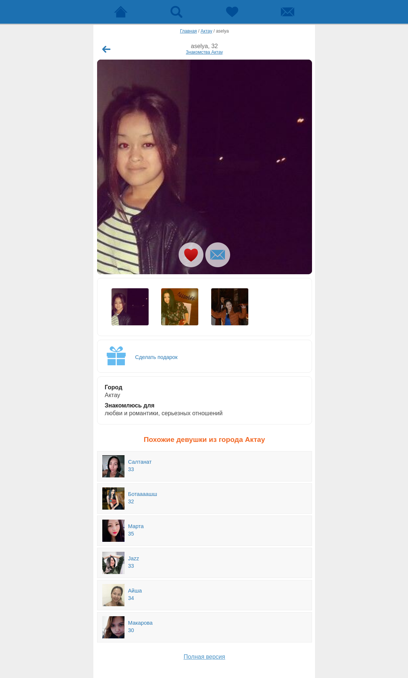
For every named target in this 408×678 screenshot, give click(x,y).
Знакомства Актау (204, 52)
